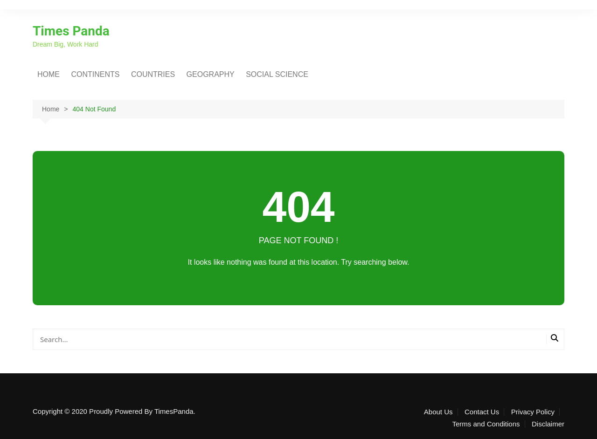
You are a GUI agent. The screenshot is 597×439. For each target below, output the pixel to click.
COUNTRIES (153, 74)
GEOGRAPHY (211, 74)
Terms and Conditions (486, 424)
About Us (438, 412)
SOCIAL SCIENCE (277, 74)
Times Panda (71, 31)
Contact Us (482, 412)
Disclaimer (548, 424)
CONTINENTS (95, 74)
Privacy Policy (533, 412)
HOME (48, 74)
